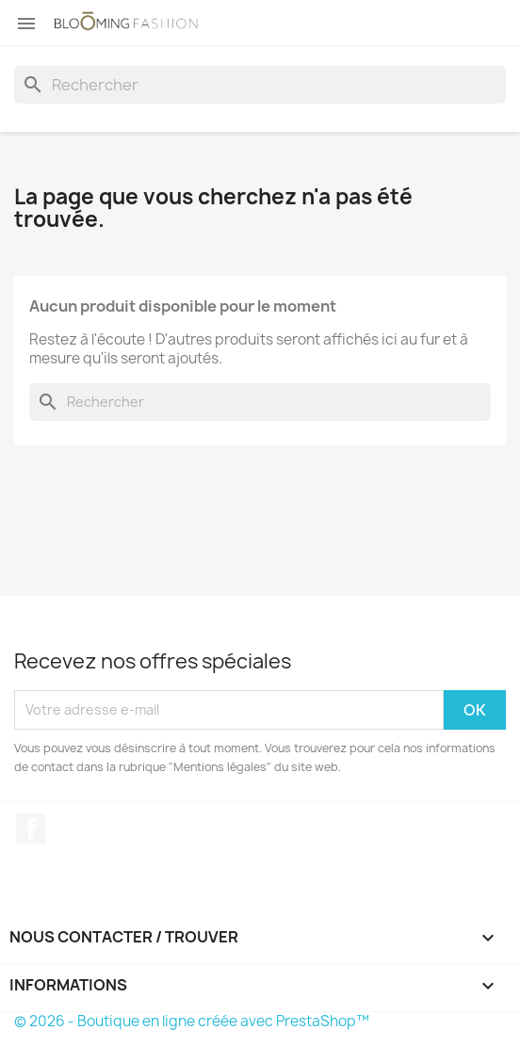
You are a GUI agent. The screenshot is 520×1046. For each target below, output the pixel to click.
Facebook (31, 828)
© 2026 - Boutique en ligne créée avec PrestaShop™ (191, 1021)
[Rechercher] (260, 85)
